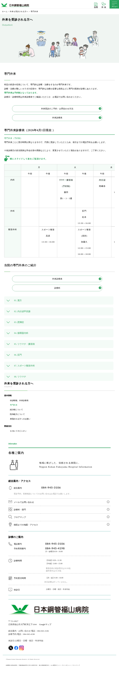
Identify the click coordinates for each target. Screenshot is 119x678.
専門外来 (13, 405)
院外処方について (17, 414)
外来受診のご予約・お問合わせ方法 (57, 109)
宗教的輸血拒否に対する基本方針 (28, 665)
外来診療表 (57, 117)
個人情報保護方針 (44, 665)
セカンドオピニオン (18, 431)
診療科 (57, 288)
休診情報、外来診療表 (19, 400)
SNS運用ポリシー (56, 665)
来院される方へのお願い (20, 419)
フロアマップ (20, 517)
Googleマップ (45, 624)
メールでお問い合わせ (24, 502)
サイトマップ (76, 665)
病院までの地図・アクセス (26, 525)
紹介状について (16, 410)
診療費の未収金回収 (11, 665)
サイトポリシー (66, 665)
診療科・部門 (20, 509)
